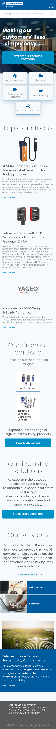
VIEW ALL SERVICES (28, 574)
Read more (8, 685)
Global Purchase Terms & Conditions (28, 707)
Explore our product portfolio (28, 57)
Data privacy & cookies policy (24, 712)
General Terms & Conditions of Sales (28, 710)
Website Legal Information (22, 704)
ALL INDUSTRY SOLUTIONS (28, 514)
